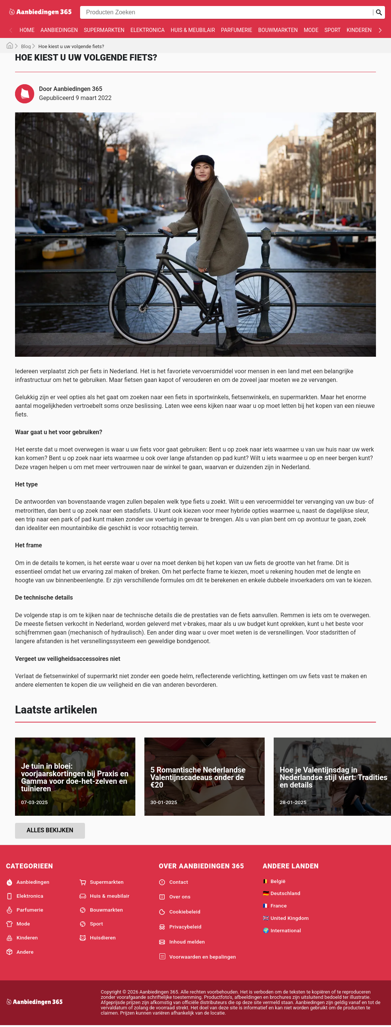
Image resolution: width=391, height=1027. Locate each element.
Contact (173, 882)
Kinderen (359, 30)
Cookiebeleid (179, 912)
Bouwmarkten (278, 30)
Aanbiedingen (59, 30)
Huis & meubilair (193, 30)
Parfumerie (236, 30)
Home (27, 30)
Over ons (174, 897)
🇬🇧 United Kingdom (286, 918)
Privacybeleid (180, 927)
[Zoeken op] (379, 12)
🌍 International (282, 930)
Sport (332, 30)
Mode (311, 30)
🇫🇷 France (275, 906)
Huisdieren (97, 938)
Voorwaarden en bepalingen (197, 956)
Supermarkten (104, 30)
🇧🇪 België (274, 881)
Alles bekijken (50, 830)
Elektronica (147, 30)
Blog (26, 46)
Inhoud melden (182, 942)
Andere (19, 951)
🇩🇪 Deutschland (281, 893)
